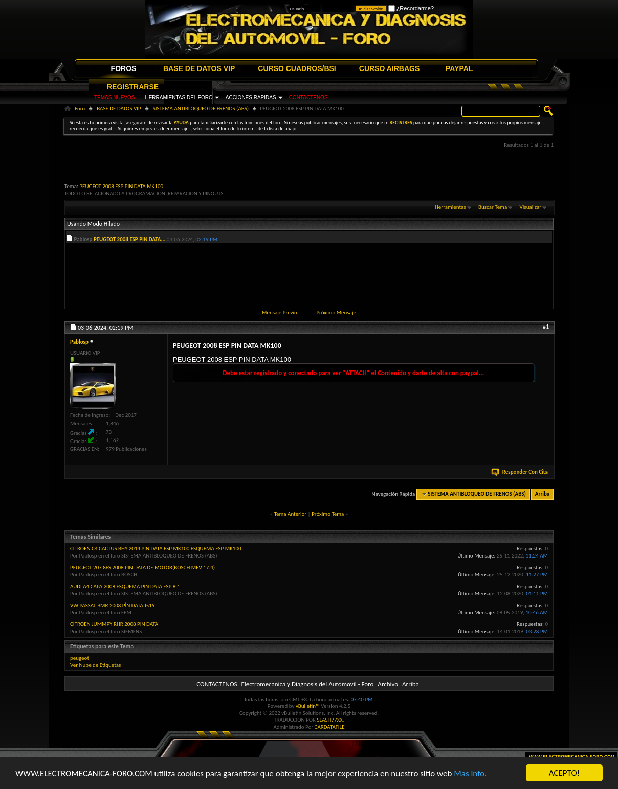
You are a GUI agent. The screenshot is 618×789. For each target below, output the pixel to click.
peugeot (79, 658)
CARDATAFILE (330, 727)
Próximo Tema (328, 513)
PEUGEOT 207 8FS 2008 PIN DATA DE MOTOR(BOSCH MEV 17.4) (142, 567)
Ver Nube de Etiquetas (95, 665)
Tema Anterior (290, 513)
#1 (546, 326)
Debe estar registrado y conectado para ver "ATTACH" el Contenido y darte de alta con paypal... (353, 373)
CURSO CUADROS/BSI (297, 68)
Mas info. (470, 773)
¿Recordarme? (411, 8)
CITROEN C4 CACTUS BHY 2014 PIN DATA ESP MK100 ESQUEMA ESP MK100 (155, 548)
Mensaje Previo (279, 312)
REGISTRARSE (133, 87)
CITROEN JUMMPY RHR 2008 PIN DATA (114, 624)
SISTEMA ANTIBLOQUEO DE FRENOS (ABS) (201, 108)
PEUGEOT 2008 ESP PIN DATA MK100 (121, 186)
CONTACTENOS (308, 97)
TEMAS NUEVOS (114, 97)
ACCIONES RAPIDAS (251, 97)
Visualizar (530, 207)
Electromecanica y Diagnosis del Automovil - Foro (307, 684)
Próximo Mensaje (336, 312)
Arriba (542, 494)
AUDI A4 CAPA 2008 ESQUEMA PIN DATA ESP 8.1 (125, 586)
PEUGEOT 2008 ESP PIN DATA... (129, 239)
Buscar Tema (492, 207)
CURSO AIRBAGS (389, 68)
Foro (80, 108)
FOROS (124, 68)
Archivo (388, 684)
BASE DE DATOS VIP (199, 68)
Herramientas (450, 207)
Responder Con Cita (520, 472)
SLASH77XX (330, 719)
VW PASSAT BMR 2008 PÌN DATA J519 (112, 605)
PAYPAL (459, 68)
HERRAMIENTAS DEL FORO (178, 97)
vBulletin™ (308, 706)
